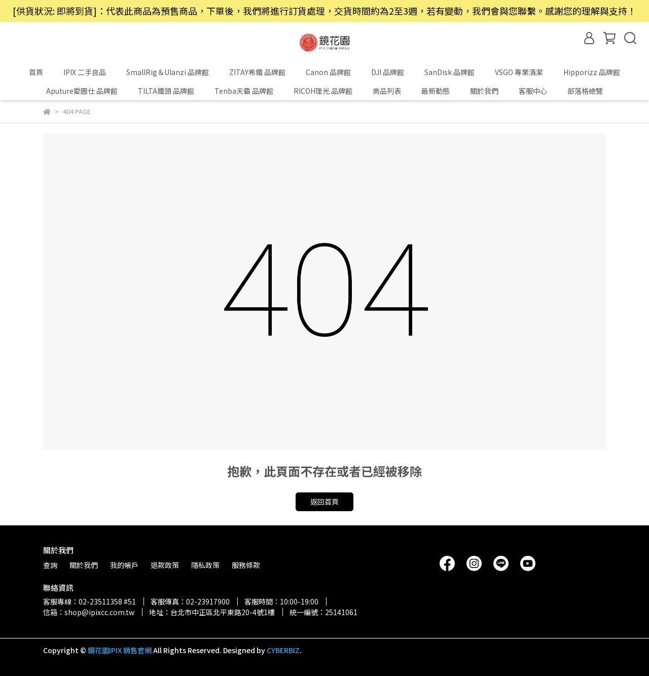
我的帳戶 (124, 565)
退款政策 (165, 565)
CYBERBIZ (283, 650)
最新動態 (435, 91)
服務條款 (246, 565)
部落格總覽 (585, 91)
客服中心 (533, 91)
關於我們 (484, 91)
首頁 (36, 72)
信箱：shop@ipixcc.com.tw (88, 612)
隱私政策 (205, 565)
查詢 (50, 565)
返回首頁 (324, 501)
